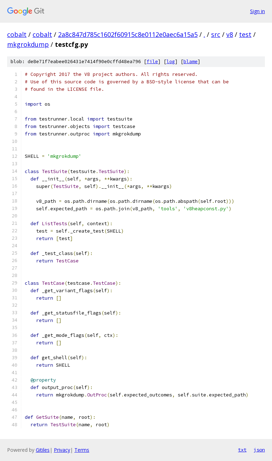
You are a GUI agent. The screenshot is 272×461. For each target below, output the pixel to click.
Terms (81, 449)
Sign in (257, 11)
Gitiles (43, 449)
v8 (229, 34)
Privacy (62, 449)
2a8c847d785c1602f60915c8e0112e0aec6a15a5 (128, 34)
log (170, 62)
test (245, 34)
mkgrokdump (28, 44)
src (215, 34)
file (152, 62)
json (259, 449)
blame (190, 62)
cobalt (17, 34)
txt (242, 449)
